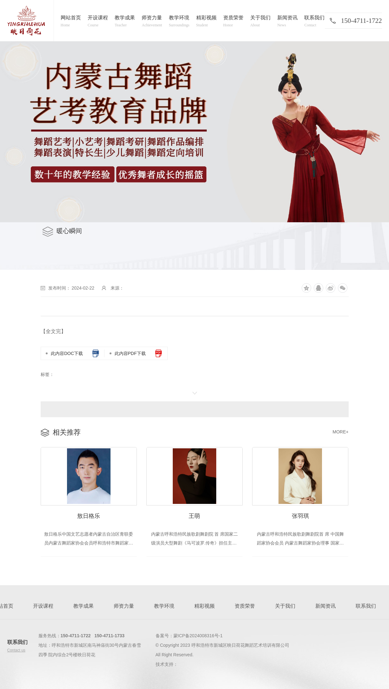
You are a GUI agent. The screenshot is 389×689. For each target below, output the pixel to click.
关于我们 (285, 606)
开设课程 (43, 606)
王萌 (194, 516)
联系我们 (366, 606)
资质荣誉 (245, 606)
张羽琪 (300, 516)
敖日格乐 (88, 516)
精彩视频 (204, 606)
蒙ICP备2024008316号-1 (198, 636)
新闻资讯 (325, 606)
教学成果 (83, 606)
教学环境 (164, 606)
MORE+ (340, 431)
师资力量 (124, 606)
